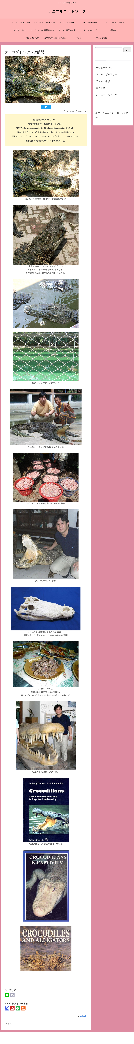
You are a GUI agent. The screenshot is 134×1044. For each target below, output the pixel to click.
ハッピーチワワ (104, 67)
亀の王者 (100, 88)
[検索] (127, 49)
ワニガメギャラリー (106, 74)
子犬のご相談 (103, 81)
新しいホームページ (106, 95)
